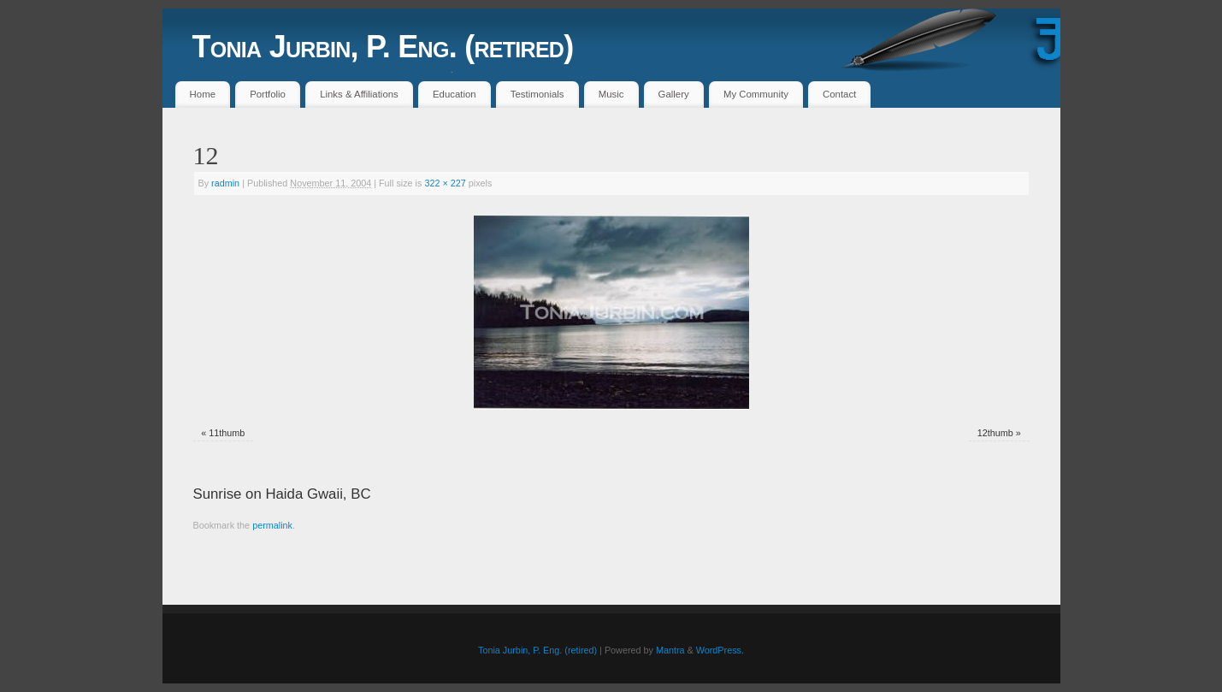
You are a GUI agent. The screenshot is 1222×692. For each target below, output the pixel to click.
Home (202, 94)
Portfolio (268, 94)
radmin (225, 183)
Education (454, 94)
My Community (755, 94)
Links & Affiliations (359, 94)
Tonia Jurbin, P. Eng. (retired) (383, 46)
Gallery (673, 94)
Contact (839, 94)
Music (611, 94)
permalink (272, 525)
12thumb (995, 433)
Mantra (670, 650)
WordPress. (720, 650)
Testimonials (537, 94)
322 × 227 (444, 183)
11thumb (227, 433)
